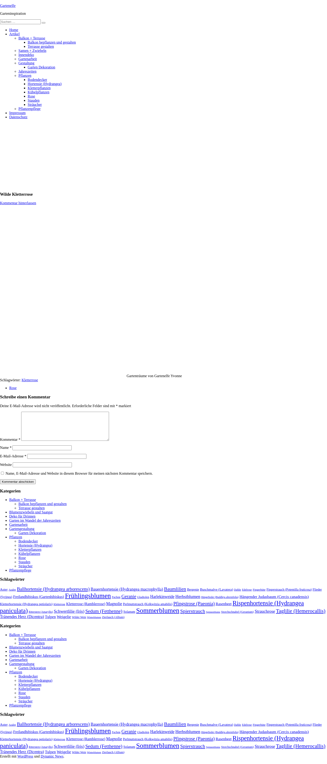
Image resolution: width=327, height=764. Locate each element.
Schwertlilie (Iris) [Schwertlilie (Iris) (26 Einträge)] (69, 616)
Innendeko (26, 55)
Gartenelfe (8, 6)
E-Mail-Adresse (13, 462)
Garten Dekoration (41, 67)
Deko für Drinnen (22, 522)
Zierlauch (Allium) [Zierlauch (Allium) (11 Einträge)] (113, 622)
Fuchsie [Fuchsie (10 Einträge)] (116, 602)
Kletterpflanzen (39, 88)
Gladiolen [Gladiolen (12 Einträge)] (143, 602)
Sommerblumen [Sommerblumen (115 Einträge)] (157, 616)
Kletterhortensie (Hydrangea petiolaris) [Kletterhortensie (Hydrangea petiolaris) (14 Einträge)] (26, 609)
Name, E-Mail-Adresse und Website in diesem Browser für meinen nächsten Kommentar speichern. (79, 479)
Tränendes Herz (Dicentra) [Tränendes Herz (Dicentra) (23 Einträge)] (22, 622)
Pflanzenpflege (29, 109)
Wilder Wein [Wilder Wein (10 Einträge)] (79, 622)
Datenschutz (18, 117)
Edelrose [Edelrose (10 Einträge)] (247, 595)
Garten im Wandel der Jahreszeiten (35, 526)
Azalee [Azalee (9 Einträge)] (12, 595)
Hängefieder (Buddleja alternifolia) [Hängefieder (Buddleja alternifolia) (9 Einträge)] (220, 602)
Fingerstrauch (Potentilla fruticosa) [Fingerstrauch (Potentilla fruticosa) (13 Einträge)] (289, 595)
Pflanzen (24, 75)
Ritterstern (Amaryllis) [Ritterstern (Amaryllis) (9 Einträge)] (41, 617)
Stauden (34, 100)
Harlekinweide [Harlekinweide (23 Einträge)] (162, 602)
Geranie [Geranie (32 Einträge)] (128, 601)
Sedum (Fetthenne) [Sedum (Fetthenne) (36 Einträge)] (103, 616)
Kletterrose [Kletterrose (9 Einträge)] (59, 609)
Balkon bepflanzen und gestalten (52, 42)
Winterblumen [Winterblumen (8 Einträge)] (94, 623)
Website (6, 470)
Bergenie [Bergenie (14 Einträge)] (193, 595)
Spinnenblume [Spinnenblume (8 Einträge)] (213, 617)
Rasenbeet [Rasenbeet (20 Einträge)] (224, 609)
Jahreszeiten (27, 71)
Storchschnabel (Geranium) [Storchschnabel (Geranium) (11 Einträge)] (237, 617)
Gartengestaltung (21, 534)
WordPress (25, 762)
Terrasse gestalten (41, 46)
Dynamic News (52, 762)
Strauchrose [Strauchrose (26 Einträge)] (265, 616)
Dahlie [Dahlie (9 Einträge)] (237, 595)
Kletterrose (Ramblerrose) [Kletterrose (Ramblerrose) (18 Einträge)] (85, 609)
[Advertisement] (163, 155)
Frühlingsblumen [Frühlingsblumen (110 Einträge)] (88, 601)
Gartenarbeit (27, 59)
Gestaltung (26, 63)
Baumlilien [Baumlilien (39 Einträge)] (175, 594)
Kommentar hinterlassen (18, 203)
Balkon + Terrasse (31, 38)
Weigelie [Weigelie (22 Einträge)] (64, 622)
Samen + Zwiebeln (32, 51)
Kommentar (10, 445)
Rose (31, 96)
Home (13, 30)
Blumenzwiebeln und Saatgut (31, 518)
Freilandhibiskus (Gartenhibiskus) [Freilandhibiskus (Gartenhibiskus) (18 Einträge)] (38, 602)
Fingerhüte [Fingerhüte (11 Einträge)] (259, 595)
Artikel (14, 34)
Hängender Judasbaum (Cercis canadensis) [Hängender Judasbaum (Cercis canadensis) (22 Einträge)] (274, 602)
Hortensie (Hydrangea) (45, 84)
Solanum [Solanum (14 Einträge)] (129, 617)
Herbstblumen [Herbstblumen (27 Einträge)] (187, 602)
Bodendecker (37, 80)
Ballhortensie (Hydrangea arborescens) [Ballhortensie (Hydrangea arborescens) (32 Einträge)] (53, 594)
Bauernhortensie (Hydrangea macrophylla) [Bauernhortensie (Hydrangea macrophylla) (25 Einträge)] (127, 594)
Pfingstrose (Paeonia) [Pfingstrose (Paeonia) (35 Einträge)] (194, 609)
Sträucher (35, 105)
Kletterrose (30, 380)
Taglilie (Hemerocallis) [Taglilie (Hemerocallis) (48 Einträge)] (301, 616)
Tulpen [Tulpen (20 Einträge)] (50, 622)
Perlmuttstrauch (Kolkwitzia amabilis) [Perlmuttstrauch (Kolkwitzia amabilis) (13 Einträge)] (147, 609)
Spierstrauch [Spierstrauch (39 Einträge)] (192, 616)
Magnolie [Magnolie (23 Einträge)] (114, 609)
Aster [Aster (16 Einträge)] (4, 595)
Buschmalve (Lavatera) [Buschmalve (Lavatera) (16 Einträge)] (216, 595)
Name (6, 453)
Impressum (17, 113)
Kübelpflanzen (38, 92)
